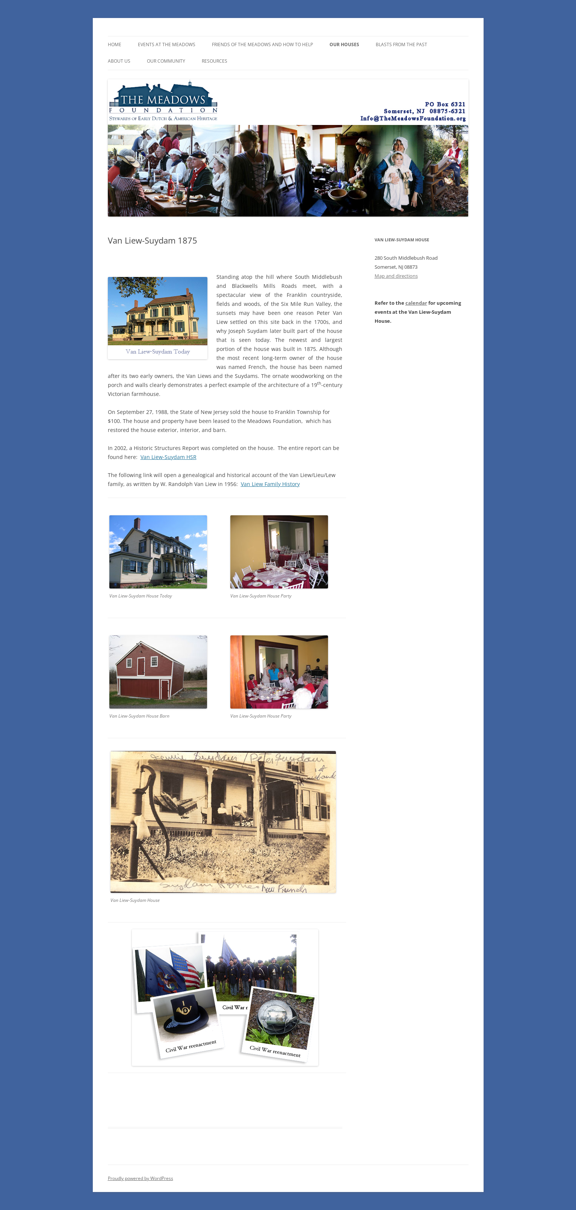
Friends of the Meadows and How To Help (262, 44)
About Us (119, 61)
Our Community (166, 61)
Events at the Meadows (166, 44)
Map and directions (396, 275)
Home (114, 44)
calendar (416, 302)
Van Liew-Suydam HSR (169, 457)
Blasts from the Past (401, 44)
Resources (214, 61)
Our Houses (344, 44)
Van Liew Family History (270, 484)
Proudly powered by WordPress (140, 1178)
